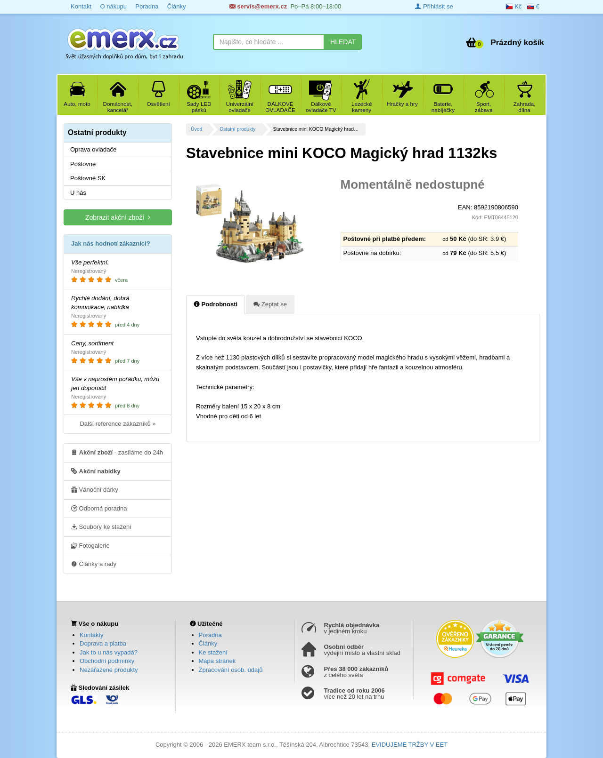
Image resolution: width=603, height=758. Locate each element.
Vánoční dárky (94, 489)
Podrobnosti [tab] (215, 304)
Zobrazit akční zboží (117, 217)
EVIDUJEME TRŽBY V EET (410, 744)
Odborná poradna (99, 508)
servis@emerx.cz (258, 6)
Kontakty (92, 634)
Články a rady (93, 563)
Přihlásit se (434, 6)
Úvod (196, 129)
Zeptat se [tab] (270, 304)
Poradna (146, 6)
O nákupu (113, 6)
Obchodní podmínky (107, 660)
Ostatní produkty (237, 129)
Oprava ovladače (93, 149)
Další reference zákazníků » (117, 423)
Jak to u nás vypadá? (109, 652)
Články (176, 6)
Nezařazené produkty (109, 669)
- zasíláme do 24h (117, 452)
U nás (78, 192)
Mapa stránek (217, 660)
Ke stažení (213, 652)
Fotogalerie (90, 545)
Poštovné (83, 164)
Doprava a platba (103, 643)
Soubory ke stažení (101, 526)
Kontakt (81, 6)
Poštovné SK (88, 178)
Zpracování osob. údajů (231, 669)
